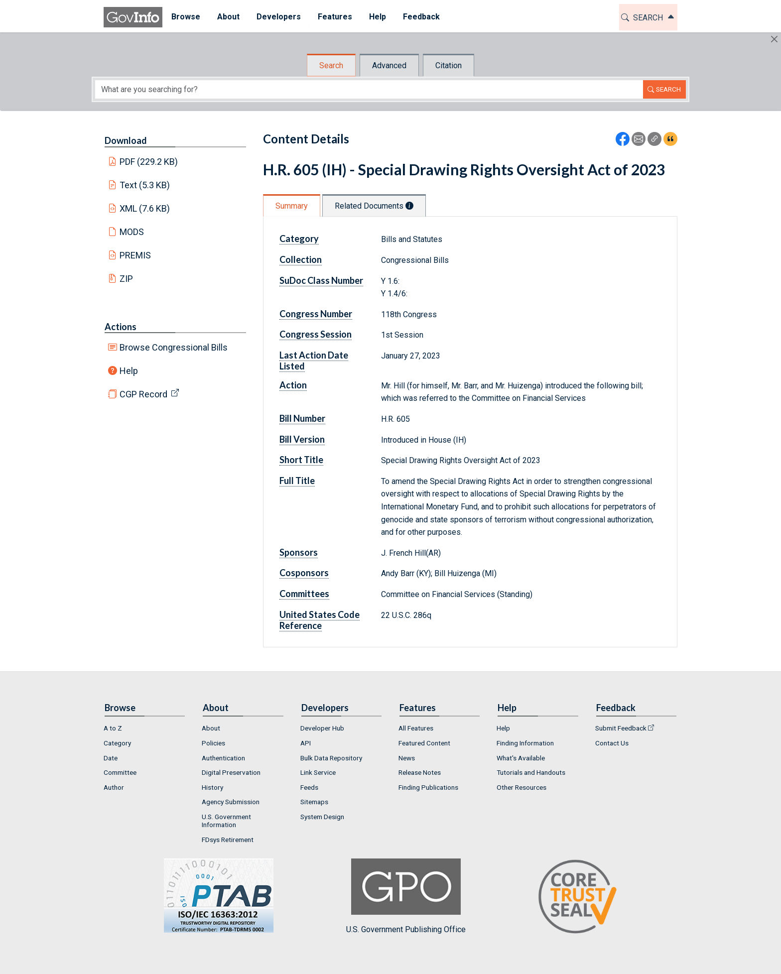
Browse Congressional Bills (174, 347)
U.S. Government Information (226, 821)
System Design (322, 817)
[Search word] (369, 89)
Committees (304, 593)
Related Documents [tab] (374, 206)
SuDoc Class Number (321, 280)
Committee (120, 772)
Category (299, 238)
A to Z (113, 728)
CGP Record (143, 394)
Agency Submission (231, 802)
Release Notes (419, 772)
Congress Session (315, 334)
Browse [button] (185, 16)
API (305, 743)
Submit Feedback (621, 728)
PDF (149, 161)
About (211, 728)
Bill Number (302, 418)
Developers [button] (278, 16)
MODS (132, 232)
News (406, 758)
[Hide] (774, 39)
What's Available (521, 758)
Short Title (301, 459)
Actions (120, 326)
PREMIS (135, 255)
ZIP (126, 278)
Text (145, 185)
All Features (415, 728)
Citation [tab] (448, 65)
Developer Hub (322, 728)
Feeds (309, 787)
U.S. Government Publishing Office (406, 896)
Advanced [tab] (389, 65)
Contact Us (612, 743)
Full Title (297, 480)
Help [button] (377, 16)
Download (126, 140)
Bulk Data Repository (331, 758)
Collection (300, 259)
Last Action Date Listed (313, 360)
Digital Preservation (231, 772)
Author (114, 787)
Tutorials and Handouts (531, 772)
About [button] (228, 16)
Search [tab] (331, 65)
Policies (213, 743)
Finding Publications (428, 787)
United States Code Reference (319, 620)
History (212, 787)
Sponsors (298, 552)
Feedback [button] (420, 16)
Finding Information (525, 743)
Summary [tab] (291, 206)
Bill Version (302, 439)
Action (293, 384)
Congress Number (315, 313)
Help (129, 370)
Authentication (223, 758)
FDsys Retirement (228, 840)
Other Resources (521, 787)
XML (145, 208)
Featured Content (424, 743)
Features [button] (334, 16)
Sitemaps (314, 802)
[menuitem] (185, 17)
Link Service (318, 772)
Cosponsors (304, 572)
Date (111, 758)
